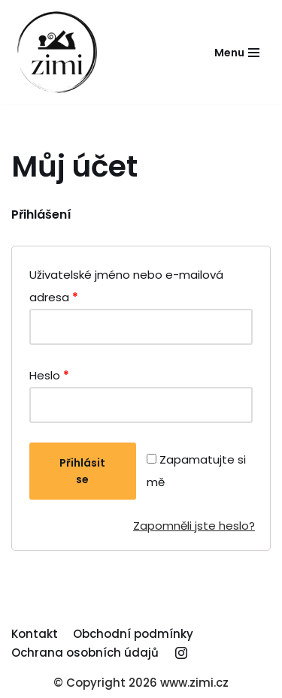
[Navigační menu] (237, 52)
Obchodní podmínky (133, 634)
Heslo (49, 375)
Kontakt (34, 634)
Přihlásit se (82, 471)
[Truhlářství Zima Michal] (56, 52)
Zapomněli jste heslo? (194, 525)
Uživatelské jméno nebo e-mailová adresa (126, 286)
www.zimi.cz (194, 682)
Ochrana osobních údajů (85, 652)
